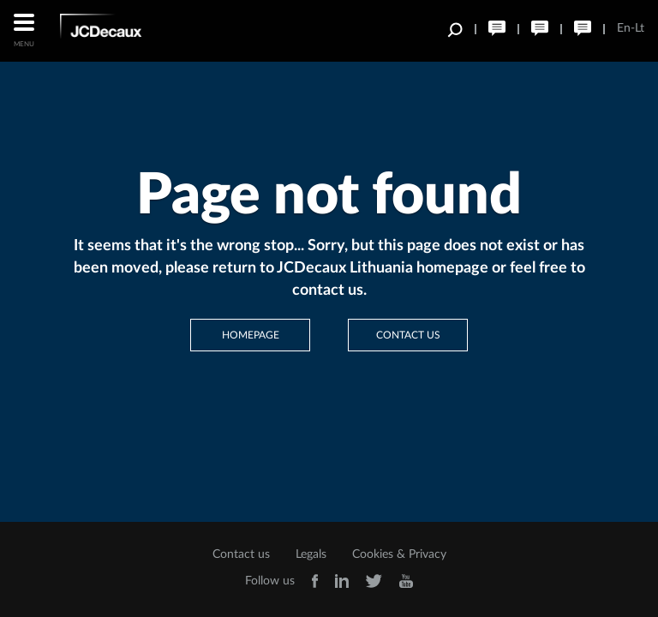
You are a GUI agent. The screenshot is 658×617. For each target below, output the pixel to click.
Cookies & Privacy (399, 554)
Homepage (250, 335)
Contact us (408, 335)
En (624, 28)
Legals (311, 554)
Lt (639, 28)
